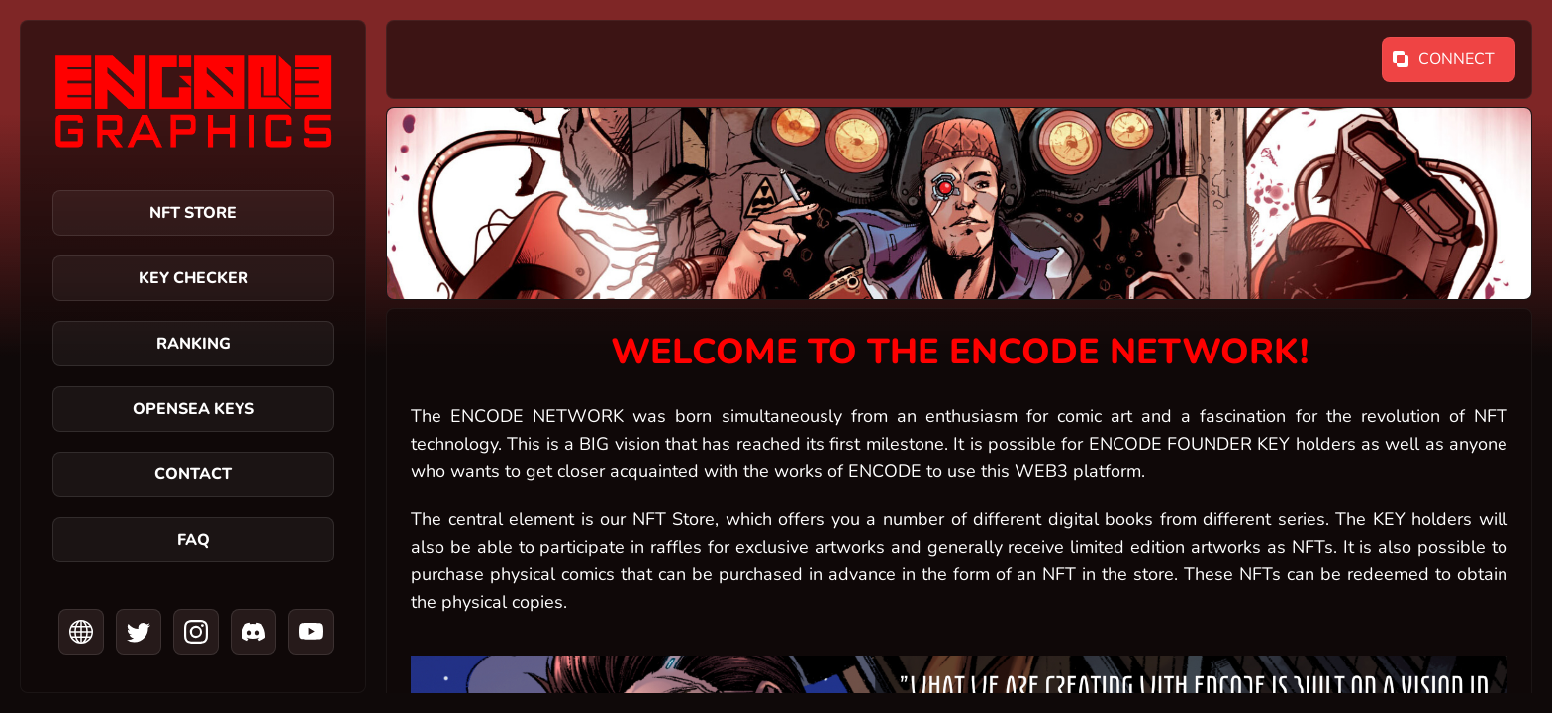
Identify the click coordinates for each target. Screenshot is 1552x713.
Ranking (193, 344)
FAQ (193, 540)
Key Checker (193, 278)
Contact (193, 474)
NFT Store (193, 213)
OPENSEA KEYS (193, 409)
